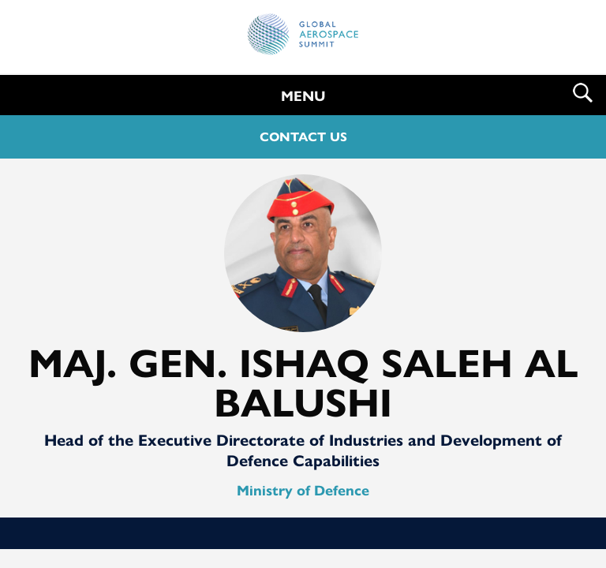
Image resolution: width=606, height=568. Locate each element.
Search (583, 93)
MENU (303, 96)
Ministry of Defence (303, 490)
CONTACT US (303, 136)
